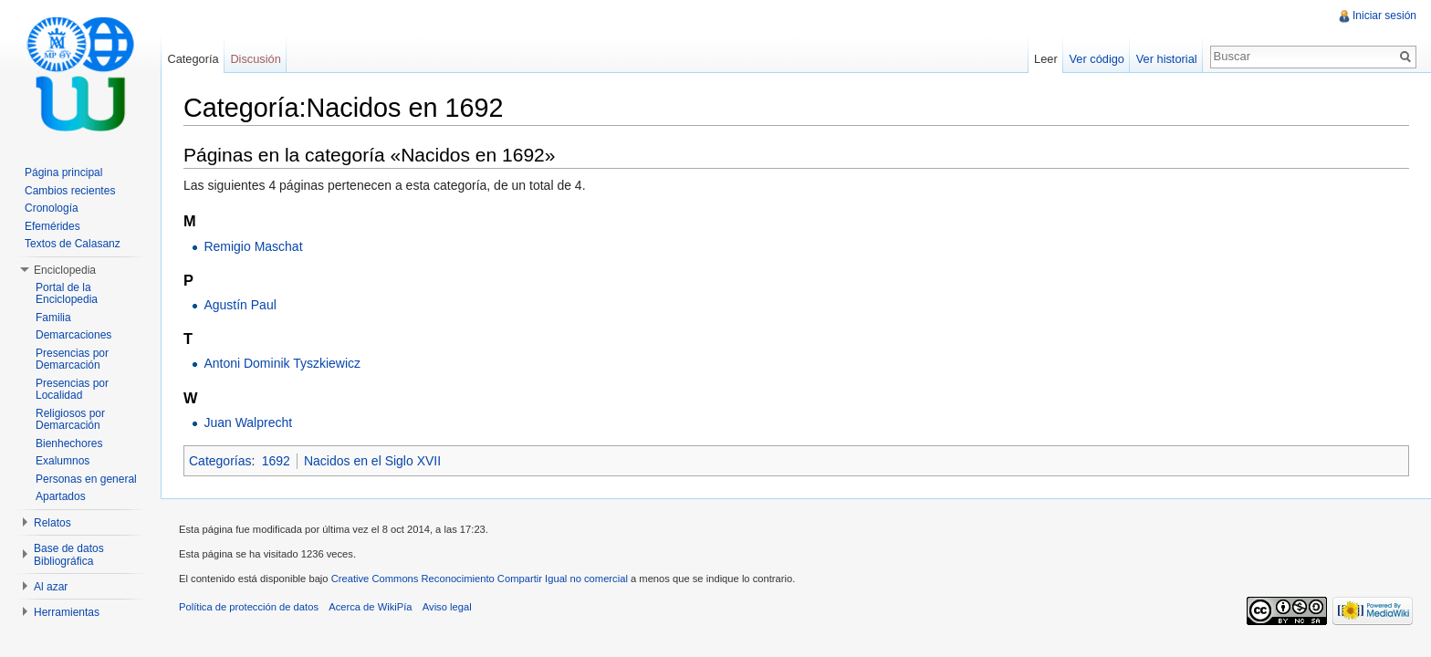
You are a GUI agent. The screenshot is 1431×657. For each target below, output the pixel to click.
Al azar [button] (51, 586)
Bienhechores (69, 443)
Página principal (63, 172)
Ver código (1096, 59)
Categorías (220, 461)
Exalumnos (62, 460)
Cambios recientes (70, 190)
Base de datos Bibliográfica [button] (69, 555)
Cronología (51, 208)
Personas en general (86, 479)
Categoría (192, 59)
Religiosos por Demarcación (70, 420)
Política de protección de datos (249, 606)
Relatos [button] (52, 522)
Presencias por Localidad (72, 389)
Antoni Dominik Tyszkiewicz (282, 363)
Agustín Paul (240, 304)
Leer (1046, 59)
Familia (53, 317)
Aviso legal (447, 606)
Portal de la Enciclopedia (67, 294)
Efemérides (52, 226)
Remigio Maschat (253, 246)
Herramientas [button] (66, 612)
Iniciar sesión (1384, 15)
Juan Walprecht (248, 422)
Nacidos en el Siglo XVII (372, 461)
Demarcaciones (73, 334)
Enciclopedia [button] (65, 270)
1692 (276, 461)
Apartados (61, 496)
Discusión (255, 59)
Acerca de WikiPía (370, 606)
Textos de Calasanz (72, 243)
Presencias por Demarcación (72, 359)
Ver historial (1166, 59)
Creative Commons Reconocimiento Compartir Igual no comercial (479, 578)
